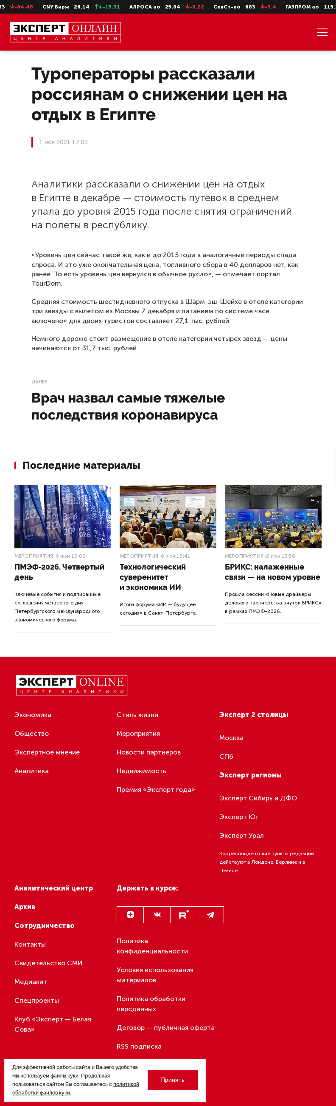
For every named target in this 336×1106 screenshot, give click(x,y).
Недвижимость (141, 771)
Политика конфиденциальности (152, 946)
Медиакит (30, 982)
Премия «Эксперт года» (156, 790)
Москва (231, 738)
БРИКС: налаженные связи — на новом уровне (272, 571)
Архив (24, 907)
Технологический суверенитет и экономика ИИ (153, 577)
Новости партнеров (149, 752)
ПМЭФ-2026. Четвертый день (59, 571)
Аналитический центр (53, 888)
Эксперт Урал (241, 835)
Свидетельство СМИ (48, 963)
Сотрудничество (44, 926)
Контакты (30, 944)
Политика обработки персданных (151, 1004)
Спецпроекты (36, 1000)
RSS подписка (139, 1046)
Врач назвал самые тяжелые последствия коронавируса (128, 406)
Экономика (32, 715)
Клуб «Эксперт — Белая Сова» (52, 1024)
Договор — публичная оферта (166, 1028)
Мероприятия (33, 556)
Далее (39, 382)
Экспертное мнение (47, 752)
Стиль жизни (137, 715)
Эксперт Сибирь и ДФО (258, 798)
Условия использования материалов (155, 975)
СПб (226, 756)
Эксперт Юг (238, 817)
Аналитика (31, 771)
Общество (31, 733)
